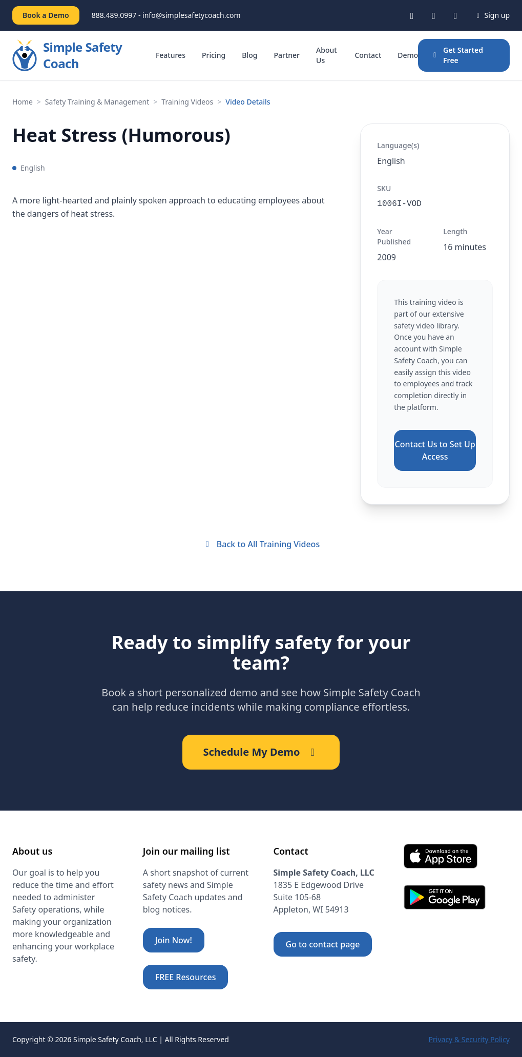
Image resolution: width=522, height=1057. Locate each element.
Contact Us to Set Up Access (435, 450)
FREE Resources (185, 977)
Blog (249, 55)
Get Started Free (456, 55)
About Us (326, 55)
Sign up (491, 15)
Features (170, 55)
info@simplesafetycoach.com (191, 15)
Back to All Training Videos (261, 544)
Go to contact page (323, 944)
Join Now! (173, 940)
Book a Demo (46, 15)
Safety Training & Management (97, 102)
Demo (408, 55)
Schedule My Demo (261, 752)
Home (22, 102)
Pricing (213, 55)
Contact (367, 55)
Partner (287, 55)
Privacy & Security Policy (469, 1039)
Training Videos (187, 102)
